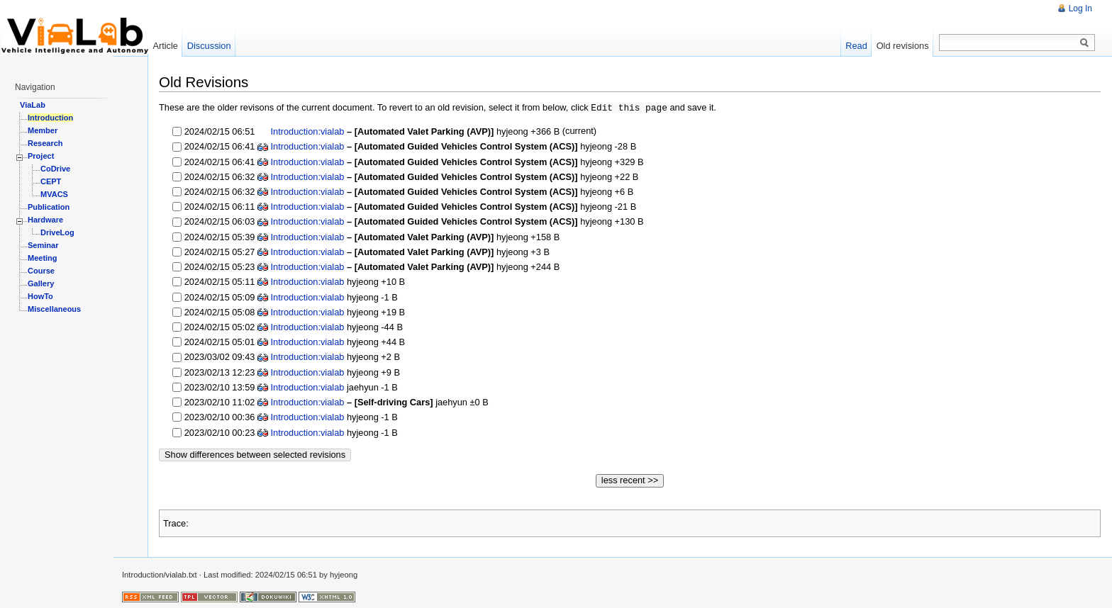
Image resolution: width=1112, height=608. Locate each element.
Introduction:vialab (306, 130)
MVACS (54, 194)
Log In (1080, 8)
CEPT (50, 181)
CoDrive (55, 168)
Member (42, 130)
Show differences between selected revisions (255, 454)
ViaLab (32, 105)
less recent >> (629, 479)
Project (41, 156)
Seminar (43, 245)
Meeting (42, 258)
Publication (49, 207)
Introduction (50, 117)
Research (45, 143)
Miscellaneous (54, 309)
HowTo (40, 296)
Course (41, 270)
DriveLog (57, 232)
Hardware (45, 219)
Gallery (41, 283)
